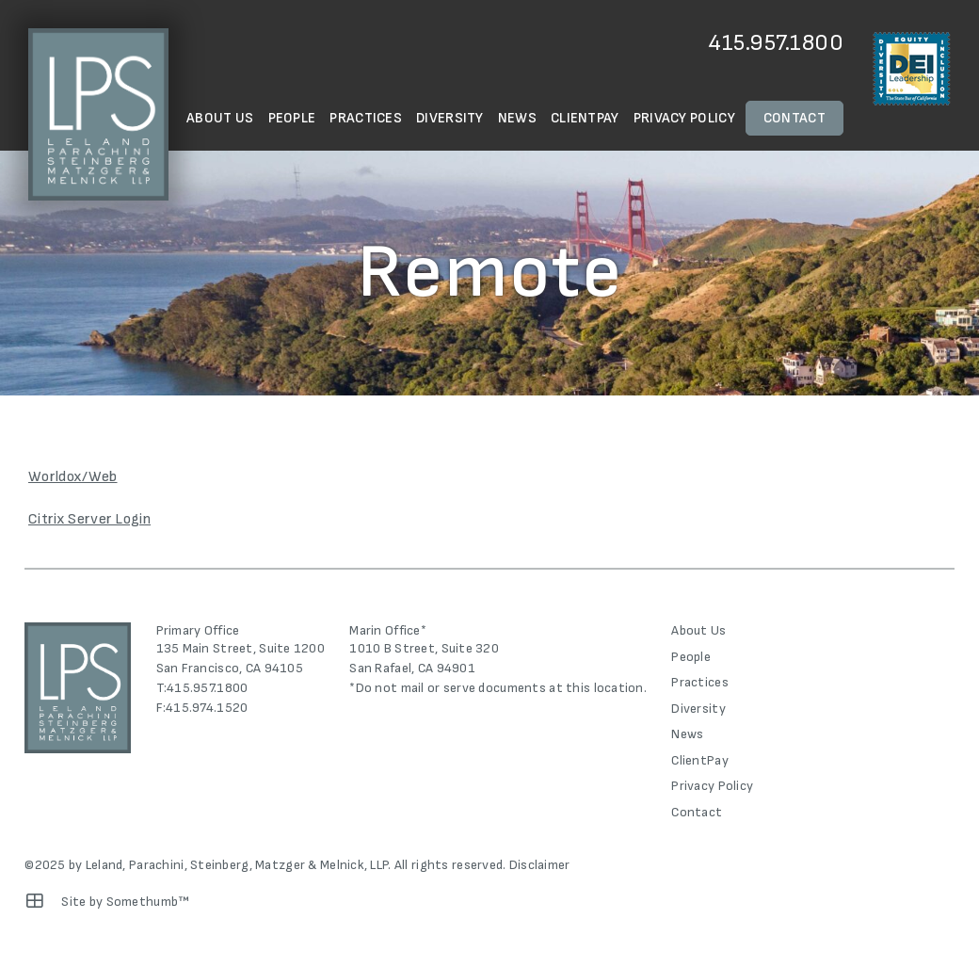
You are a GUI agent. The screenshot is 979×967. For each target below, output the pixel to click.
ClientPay (585, 118)
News (517, 118)
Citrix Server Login (89, 519)
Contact (794, 118)
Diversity (450, 118)
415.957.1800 (776, 42)
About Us (219, 118)
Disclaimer (539, 865)
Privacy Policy (684, 118)
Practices (365, 118)
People (292, 118)
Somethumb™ (148, 902)
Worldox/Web (73, 477)
